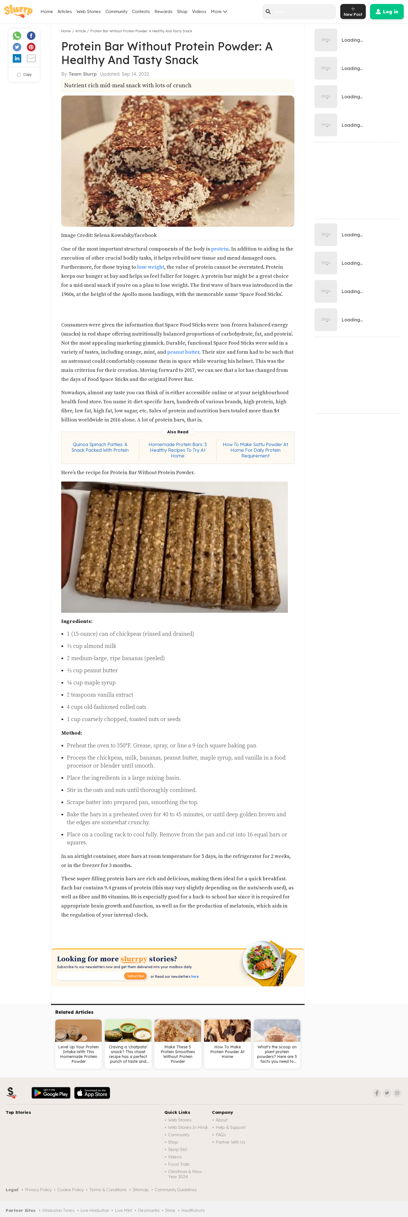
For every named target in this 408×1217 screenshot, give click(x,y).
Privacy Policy (38, 1189)
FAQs (221, 1134)
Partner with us (230, 1142)
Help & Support (231, 1127)
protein (220, 249)
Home (47, 11)
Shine (170, 1210)
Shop (182, 11)
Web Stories (88, 11)
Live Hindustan (94, 1210)
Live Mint (123, 1210)
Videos (199, 11)
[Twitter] (387, 1093)
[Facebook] (377, 1093)
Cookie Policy (70, 1189)
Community (116, 11)
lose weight (150, 267)
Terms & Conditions (108, 1189)
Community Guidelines (176, 1189)
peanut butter (182, 352)
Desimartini (149, 1210)
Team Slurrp (83, 74)
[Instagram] (397, 1093)
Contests (141, 11)
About (222, 1120)
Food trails (179, 1164)
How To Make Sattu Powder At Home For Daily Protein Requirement (255, 450)
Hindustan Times (58, 1210)
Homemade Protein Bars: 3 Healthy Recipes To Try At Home (177, 450)
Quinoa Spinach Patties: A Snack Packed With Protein (100, 447)
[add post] (353, 11)
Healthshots (193, 1210)
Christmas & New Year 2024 (185, 1174)
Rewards (163, 11)
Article (80, 31)
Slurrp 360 (177, 1149)
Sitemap (141, 1189)
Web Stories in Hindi (187, 1127)
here (194, 976)
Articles (65, 11)
